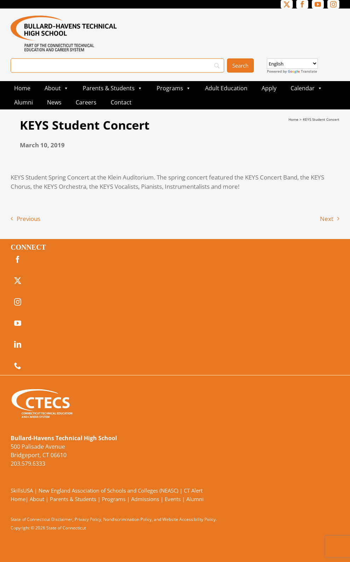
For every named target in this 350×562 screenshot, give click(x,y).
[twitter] (287, 4)
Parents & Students (112, 88)
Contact (121, 102)
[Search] (117, 65)
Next (326, 219)
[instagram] (333, 4)
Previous (28, 219)
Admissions (145, 499)
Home (22, 88)
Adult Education (226, 88)
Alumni (23, 102)
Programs (174, 88)
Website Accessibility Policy (189, 519)
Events (173, 499)
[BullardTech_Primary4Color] (64, 19)
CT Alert (193, 490)
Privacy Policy (88, 519)
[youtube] (318, 4)
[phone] (17, 365)
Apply (269, 88)
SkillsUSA (22, 490)
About (57, 88)
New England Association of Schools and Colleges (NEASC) (108, 490)
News (54, 102)
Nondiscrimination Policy (127, 519)
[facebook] (302, 4)
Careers (86, 102)
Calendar (306, 88)
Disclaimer (61, 519)
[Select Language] (292, 63)
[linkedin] (17, 344)
